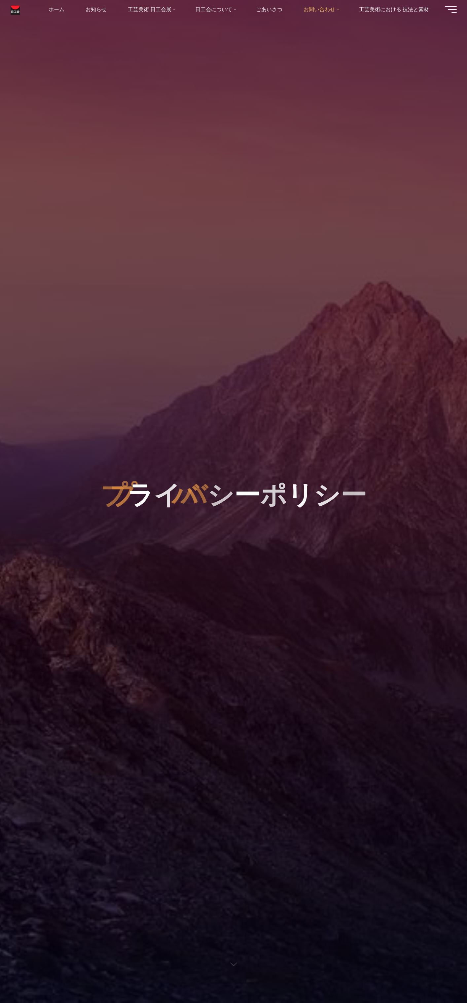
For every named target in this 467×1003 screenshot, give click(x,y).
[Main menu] (448, 10)
